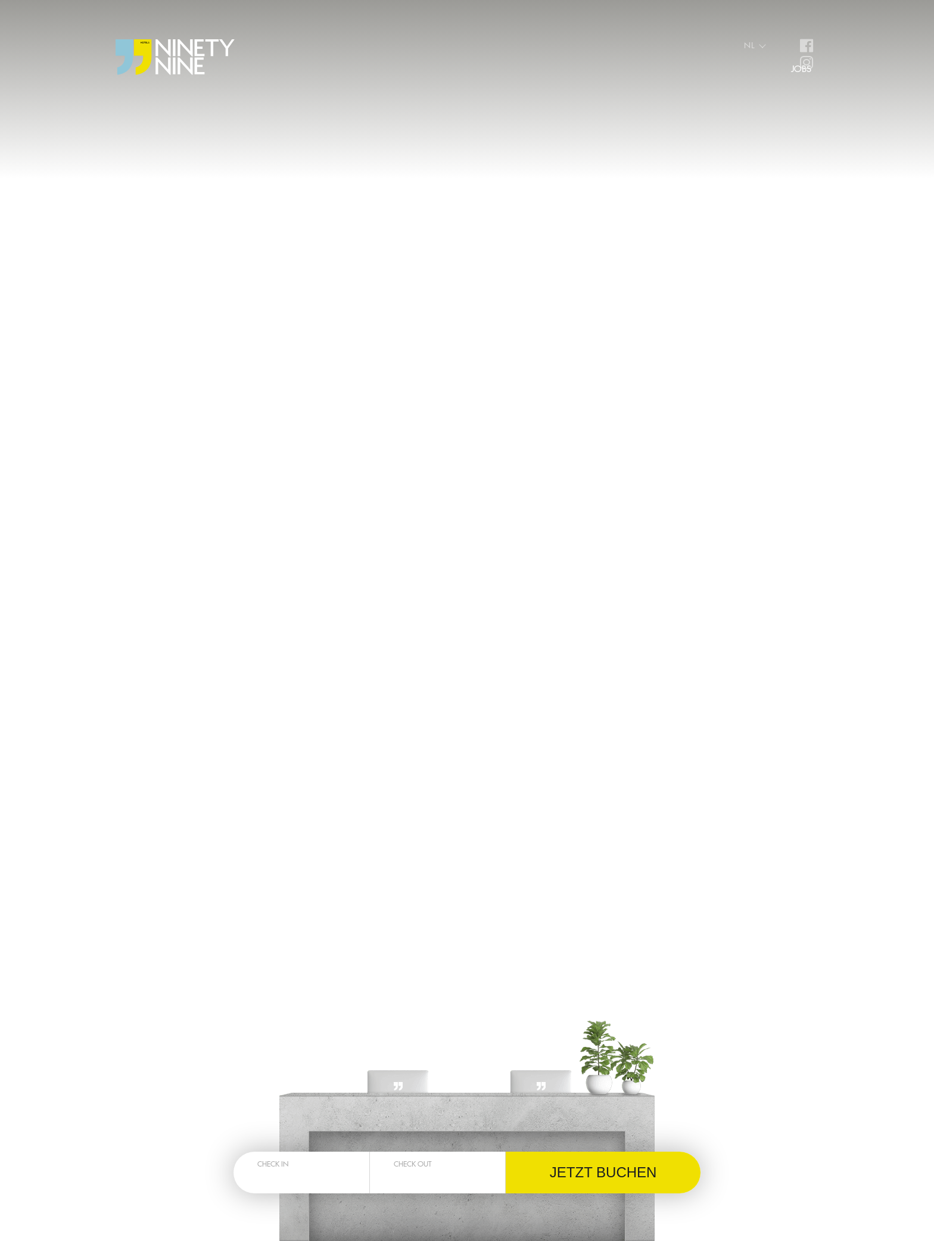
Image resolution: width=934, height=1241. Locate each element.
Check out (412, 1163)
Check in (272, 1163)
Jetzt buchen (603, 1172)
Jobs (801, 68)
